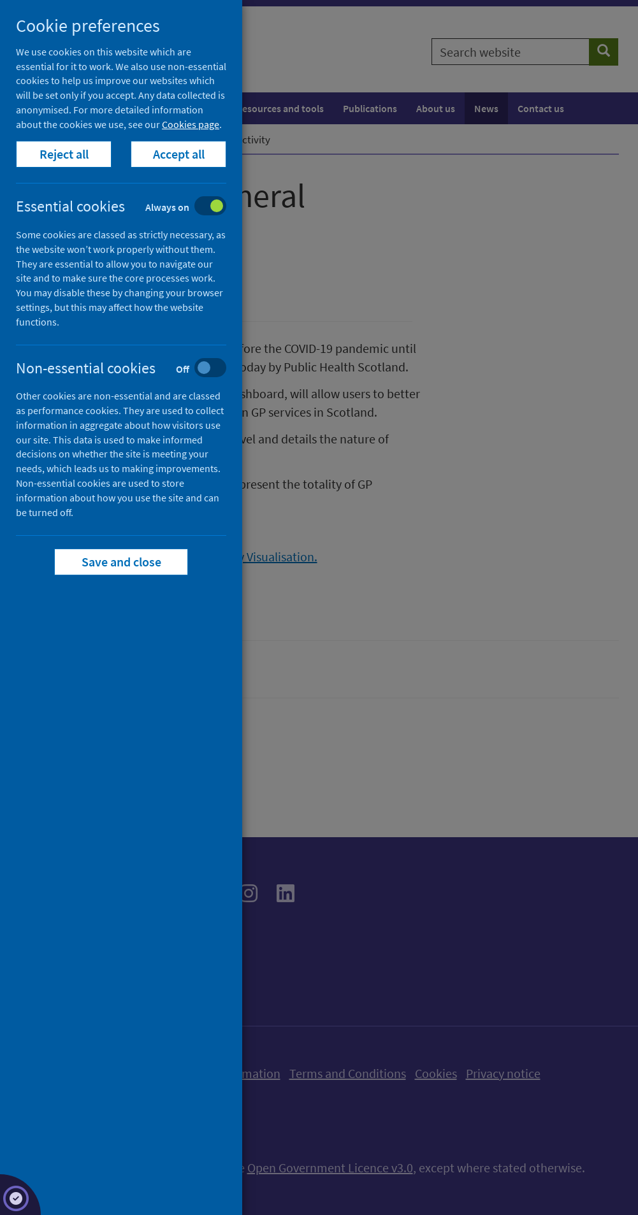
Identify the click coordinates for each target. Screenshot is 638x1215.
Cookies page (190, 124)
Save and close (121, 562)
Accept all (179, 154)
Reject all (64, 154)
